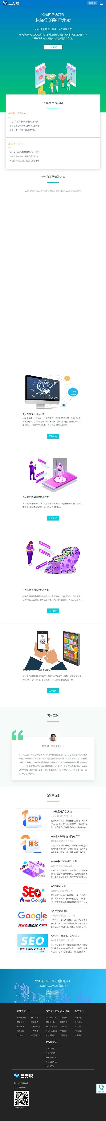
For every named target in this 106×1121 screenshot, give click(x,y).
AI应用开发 (50, 1049)
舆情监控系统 (51, 1062)
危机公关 (20, 1031)
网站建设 (35, 1018)
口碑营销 (63, 1022)
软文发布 (63, 1031)
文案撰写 (63, 1026)
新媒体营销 (21, 1018)
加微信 (92, 3)
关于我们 (78, 1018)
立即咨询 (53, 47)
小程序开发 (35, 1026)
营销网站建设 (51, 1053)
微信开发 (35, 1022)
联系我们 (78, 1035)
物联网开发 (35, 1035)
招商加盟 (78, 1031)
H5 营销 (20, 1035)
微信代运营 (50, 1035)
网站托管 (20, 1026)
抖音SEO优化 (51, 1031)
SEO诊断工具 (51, 1018)
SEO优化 (20, 1022)
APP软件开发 (51, 1057)
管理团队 (78, 1022)
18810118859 (23, 1083)
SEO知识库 (50, 1022)
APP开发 (35, 1031)
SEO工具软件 (51, 1026)
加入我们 (78, 1026)
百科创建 (63, 1018)
